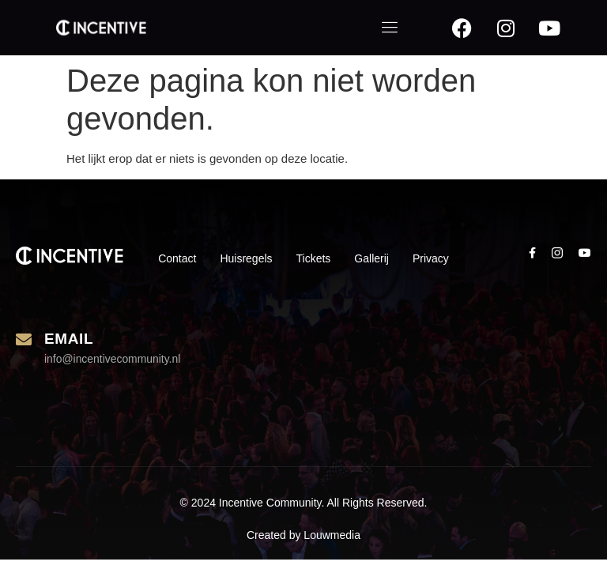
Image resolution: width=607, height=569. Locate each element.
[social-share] (532, 252)
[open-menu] (390, 28)
